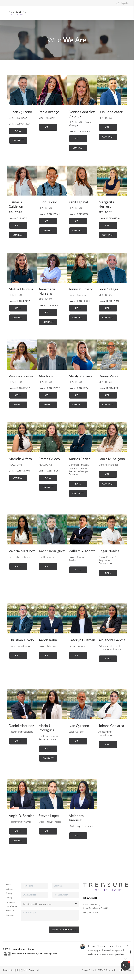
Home (8, 884)
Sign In (122, 3)
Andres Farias (79, 459)
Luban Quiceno (20, 112)
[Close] (127, 945)
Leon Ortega (108, 289)
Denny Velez (108, 376)
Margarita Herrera (106, 204)
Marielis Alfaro (20, 459)
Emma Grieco (49, 459)
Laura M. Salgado (111, 459)
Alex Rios (46, 376)
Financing (10, 902)
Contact (18, 140)
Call (18, 131)
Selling (9, 897)
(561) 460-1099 (90, 912)
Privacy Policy (88, 970)
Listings (9, 889)
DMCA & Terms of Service (109, 970)
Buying (9, 893)
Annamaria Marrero (47, 291)
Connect (9, 915)
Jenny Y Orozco (81, 289)
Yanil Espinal (78, 202)
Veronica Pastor (21, 376)
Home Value (11, 906)
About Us (10, 910)
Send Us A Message (64, 929)
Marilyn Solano (80, 376)
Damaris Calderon (16, 204)
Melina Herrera (21, 289)
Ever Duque (48, 202)
